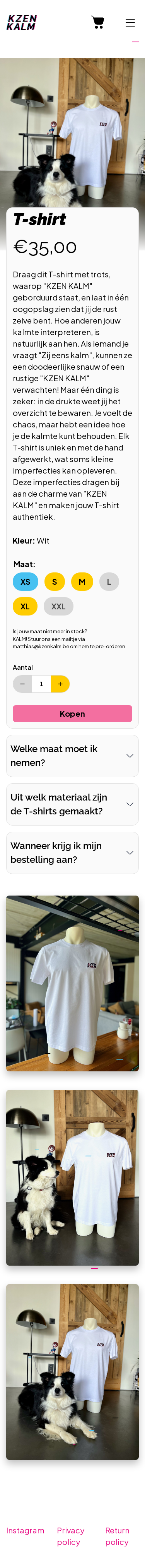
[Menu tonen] (130, 23)
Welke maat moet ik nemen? (53, 755)
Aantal (23, 667)
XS (25, 581)
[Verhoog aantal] (60, 684)
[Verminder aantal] (22, 684)
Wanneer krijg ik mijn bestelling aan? (56, 852)
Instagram (25, 1530)
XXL (58, 606)
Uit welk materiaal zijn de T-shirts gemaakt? (58, 804)
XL (25, 606)
